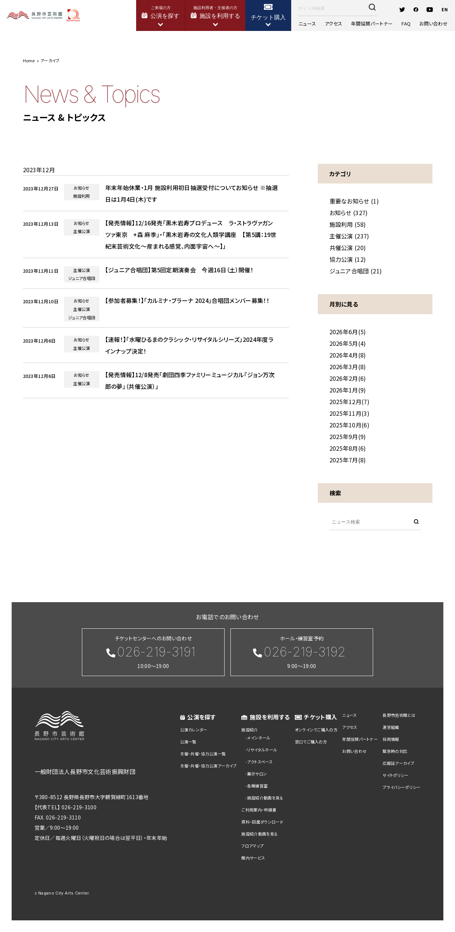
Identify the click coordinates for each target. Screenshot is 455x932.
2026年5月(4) (347, 343)
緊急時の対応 (395, 751)
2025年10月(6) (349, 424)
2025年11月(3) (349, 413)
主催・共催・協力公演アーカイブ (208, 766)
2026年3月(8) (347, 366)
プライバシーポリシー (401, 787)
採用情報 (391, 739)
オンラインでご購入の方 (316, 729)
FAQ (403, 24)
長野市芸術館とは (399, 715)
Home (29, 60)
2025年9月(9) (347, 436)
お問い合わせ (429, 24)
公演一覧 (188, 742)
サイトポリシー (395, 775)
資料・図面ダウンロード (262, 822)
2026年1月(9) (347, 390)
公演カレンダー (193, 729)
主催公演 (81, 231)
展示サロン (257, 774)
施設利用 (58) (347, 224)
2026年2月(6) (347, 378)
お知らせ (81, 188)
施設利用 (81, 196)
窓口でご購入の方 (311, 742)
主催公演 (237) (349, 236)
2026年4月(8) (347, 355)
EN (440, 10)
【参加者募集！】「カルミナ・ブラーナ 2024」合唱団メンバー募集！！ (187, 300)
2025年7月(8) (347, 459)
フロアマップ (252, 846)
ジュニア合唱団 (81, 278)
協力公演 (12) (347, 259)
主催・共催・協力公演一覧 (203, 754)
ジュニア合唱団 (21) (355, 270)
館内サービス (253, 858)
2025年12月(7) (349, 401)
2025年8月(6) (347, 448)
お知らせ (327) (348, 212)
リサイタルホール (262, 750)
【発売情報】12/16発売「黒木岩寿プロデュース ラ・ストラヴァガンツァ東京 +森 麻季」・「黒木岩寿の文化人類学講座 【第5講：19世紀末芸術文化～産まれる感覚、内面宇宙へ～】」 (191, 234)
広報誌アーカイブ (398, 763)
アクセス (335, 24)
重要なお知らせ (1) (354, 201)
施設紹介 (249, 729)
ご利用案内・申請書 (258, 810)
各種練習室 (257, 786)
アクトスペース (260, 762)
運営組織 (391, 727)
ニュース (311, 24)
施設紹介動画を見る (265, 798)
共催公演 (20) (347, 247)
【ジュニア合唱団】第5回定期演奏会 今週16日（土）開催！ (179, 269)
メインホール (258, 738)
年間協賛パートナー (372, 24)
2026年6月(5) (347, 331)
